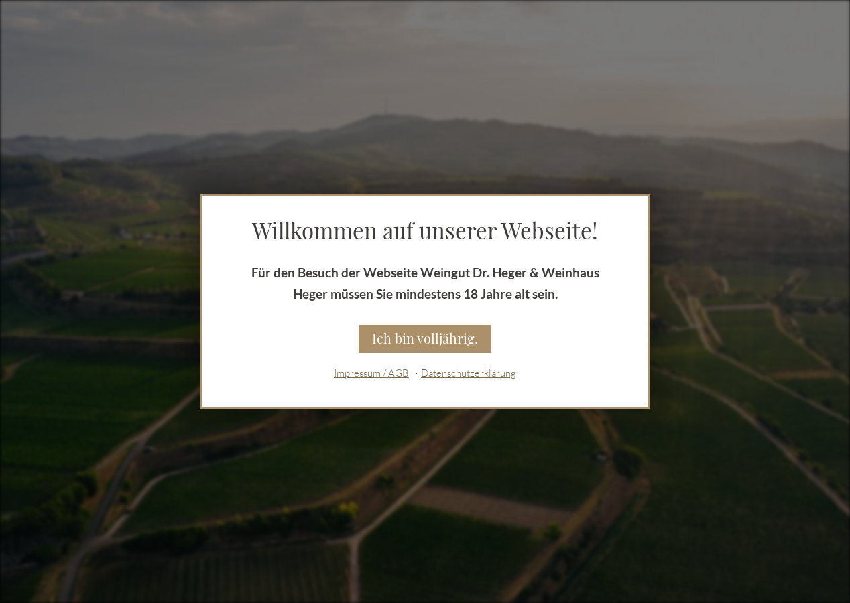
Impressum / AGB (371, 374)
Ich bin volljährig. (425, 338)
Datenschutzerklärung (468, 374)
